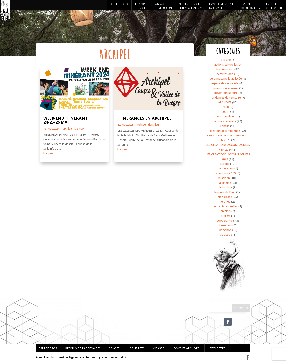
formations (225, 225)
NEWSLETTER (216, 348)
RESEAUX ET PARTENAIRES (82, 348)
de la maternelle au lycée (226, 78)
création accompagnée (225, 131)
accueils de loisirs (225, 121)
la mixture (225, 187)
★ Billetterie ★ (119, 3)
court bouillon (225, 116)
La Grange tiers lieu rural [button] (163, 5)
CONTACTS (137, 348)
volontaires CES (225, 173)
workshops (226, 230)
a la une (226, 60)
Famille (224, 126)
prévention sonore (226, 93)
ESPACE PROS (48, 348)
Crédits (85, 357)
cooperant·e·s (226, 220)
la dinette (225, 183)
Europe (224, 164)
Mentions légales (67, 357)
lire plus (48, 153)
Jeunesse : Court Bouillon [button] (250, 5)
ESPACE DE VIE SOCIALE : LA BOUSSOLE (222, 5)
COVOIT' (114, 348)
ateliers (225, 216)
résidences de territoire (226, 97)
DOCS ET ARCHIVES (186, 348)
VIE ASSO (159, 348)
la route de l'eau (224, 192)
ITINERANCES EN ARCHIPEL (144, 118)
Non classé (225, 197)
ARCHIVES (224, 102)
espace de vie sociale (225, 83)
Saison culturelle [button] (141, 5)
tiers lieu (153, 124)
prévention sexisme (225, 88)
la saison (79, 128)
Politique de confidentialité (109, 357)
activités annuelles (226, 206)
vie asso (225, 234)
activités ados (226, 74)
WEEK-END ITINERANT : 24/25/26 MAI (66, 120)
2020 (225, 107)
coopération (226, 168)
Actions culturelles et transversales (191, 6)
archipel (67, 128)
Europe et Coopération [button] (274, 5)
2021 (225, 112)
